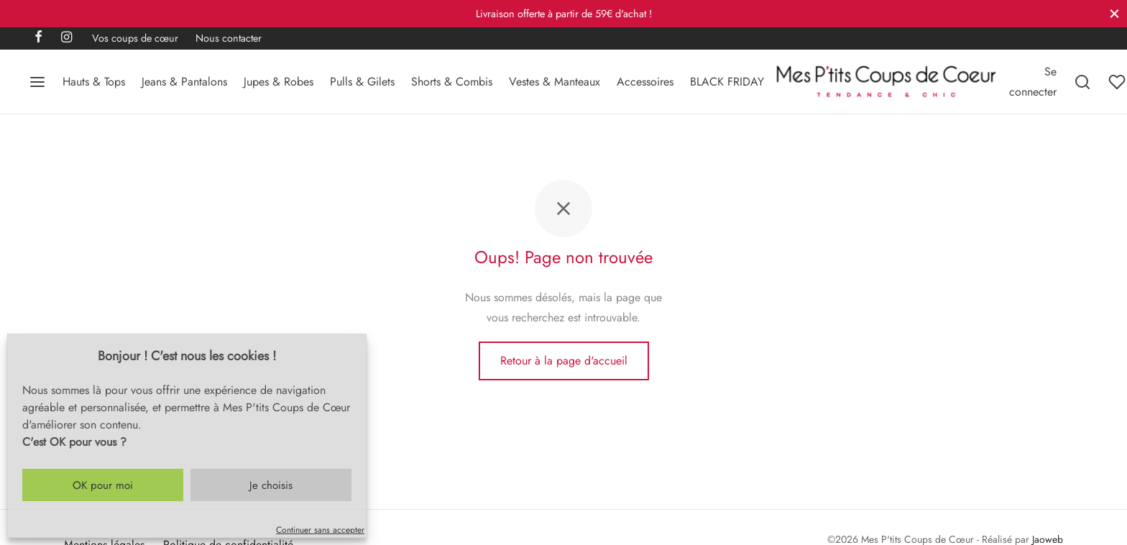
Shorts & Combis (451, 81)
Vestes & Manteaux (554, 81)
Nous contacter (229, 38)
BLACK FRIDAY (727, 81)
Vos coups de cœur (135, 38)
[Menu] (37, 82)
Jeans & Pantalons (184, 81)
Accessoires (645, 81)
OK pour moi (103, 485)
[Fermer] (1114, 13)
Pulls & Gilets (362, 81)
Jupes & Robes (278, 81)
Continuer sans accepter (320, 529)
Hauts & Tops (94, 81)
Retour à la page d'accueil (563, 360)
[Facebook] (38, 38)
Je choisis (271, 485)
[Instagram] (66, 38)
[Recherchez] (1082, 82)
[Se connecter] (1033, 81)
